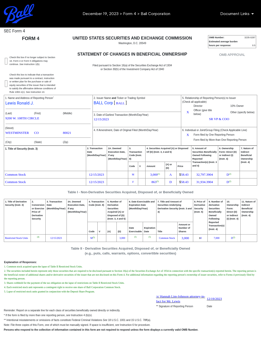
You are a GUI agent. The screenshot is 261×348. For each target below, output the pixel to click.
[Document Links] (238, 14)
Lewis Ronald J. (19, 103)
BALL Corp (103, 102)
